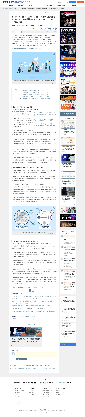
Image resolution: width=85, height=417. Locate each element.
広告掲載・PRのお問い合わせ (67, 345)
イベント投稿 (31, 394)
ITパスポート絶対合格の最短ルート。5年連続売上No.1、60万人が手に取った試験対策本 (35, 368)
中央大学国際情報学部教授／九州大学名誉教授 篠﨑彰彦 (26, 48)
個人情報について (59, 394)
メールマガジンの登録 (19, 390)
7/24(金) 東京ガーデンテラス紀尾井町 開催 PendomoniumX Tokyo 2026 (31, 365)
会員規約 (17, 396)
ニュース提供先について (20, 401)
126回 (18, 110)
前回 (14, 269)
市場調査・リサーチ (17, 319)
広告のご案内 (31, 392)
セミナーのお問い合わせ (47, 392)
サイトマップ (17, 394)
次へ (36, 290)
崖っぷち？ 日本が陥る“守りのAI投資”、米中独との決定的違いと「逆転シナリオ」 (45, 119)
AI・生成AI (49, 5)
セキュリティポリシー (60, 392)
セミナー (11, 5)
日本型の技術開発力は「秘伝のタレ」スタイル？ (35, 94)
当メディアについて (19, 403)
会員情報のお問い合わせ (47, 394)
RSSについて (17, 400)
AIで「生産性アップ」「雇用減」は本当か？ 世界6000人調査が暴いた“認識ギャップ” (45, 114)
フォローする (19, 31)
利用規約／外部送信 (19, 398)
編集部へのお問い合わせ (47, 390)
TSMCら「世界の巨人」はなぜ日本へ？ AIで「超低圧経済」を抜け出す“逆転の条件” (45, 124)
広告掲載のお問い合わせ (47, 396)
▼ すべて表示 (53, 128)
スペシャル (20, 5)
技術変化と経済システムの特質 (31, 90)
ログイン (72, 2)
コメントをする (21, 359)
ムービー (30, 5)
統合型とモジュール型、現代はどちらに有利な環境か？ (37, 99)
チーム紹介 (31, 390)
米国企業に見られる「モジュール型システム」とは (36, 96)
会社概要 (58, 390)
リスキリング (39, 5)
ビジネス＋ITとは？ (19, 2)
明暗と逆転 (24, 153)
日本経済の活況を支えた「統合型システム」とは (35, 92)
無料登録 (80, 2)
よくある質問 (17, 392)
